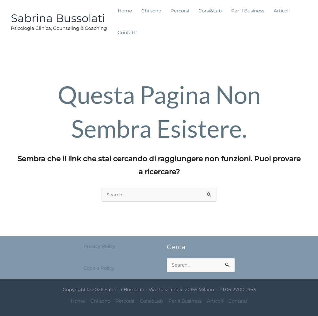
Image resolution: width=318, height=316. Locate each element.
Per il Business (247, 11)
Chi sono (151, 11)
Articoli (282, 11)
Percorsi (179, 11)
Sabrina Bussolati (58, 18)
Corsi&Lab (210, 11)
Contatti (127, 32)
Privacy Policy (99, 247)
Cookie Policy (99, 268)
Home (125, 11)
